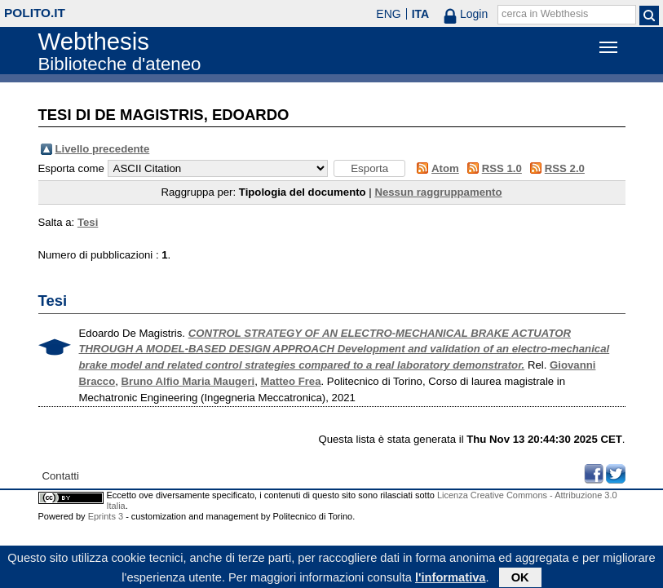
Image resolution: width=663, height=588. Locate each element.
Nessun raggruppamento (438, 192)
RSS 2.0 (565, 168)
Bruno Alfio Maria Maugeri (188, 381)
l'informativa (450, 579)
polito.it (34, 13)
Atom (445, 168)
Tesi (87, 222)
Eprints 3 (105, 516)
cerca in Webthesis (545, 14)
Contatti (60, 476)
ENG (388, 14)
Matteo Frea (291, 381)
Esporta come (71, 168)
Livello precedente (102, 149)
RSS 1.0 (502, 168)
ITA (421, 14)
